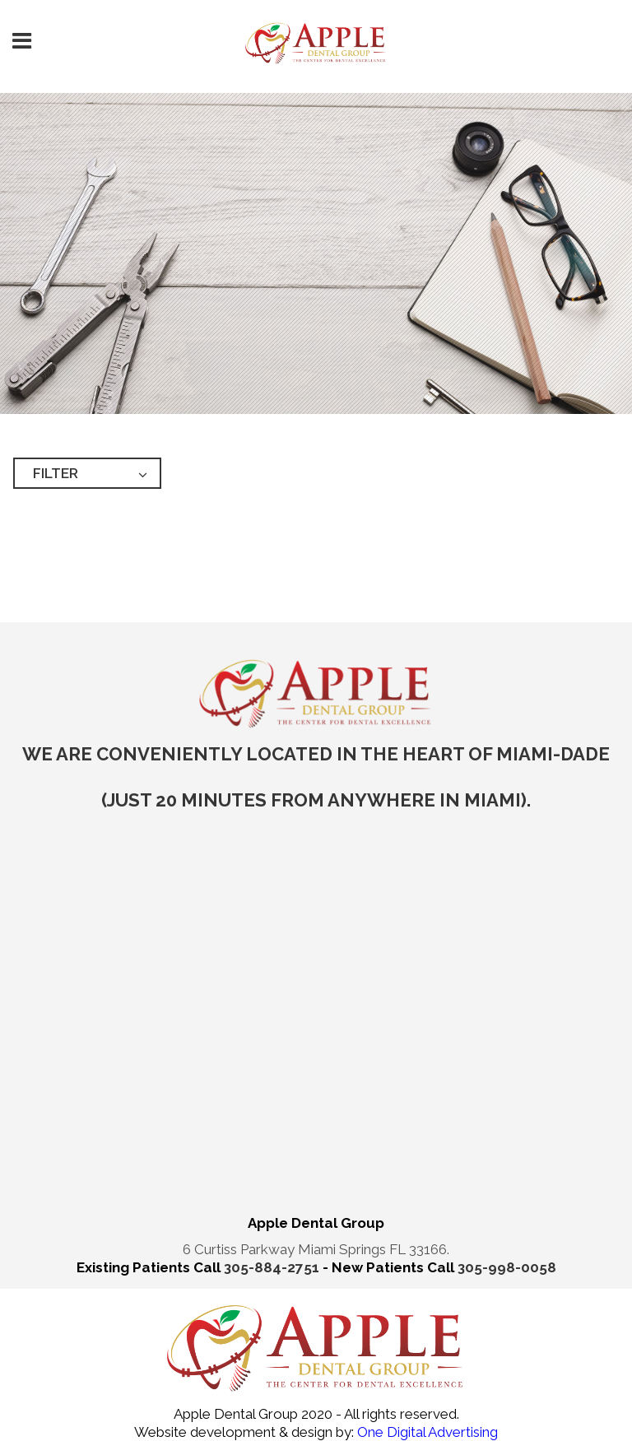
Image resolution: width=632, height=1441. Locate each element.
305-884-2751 (273, 1267)
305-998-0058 (507, 1267)
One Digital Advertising (426, 1432)
